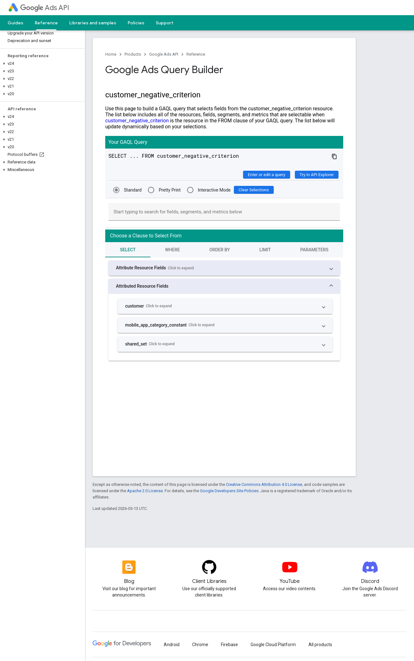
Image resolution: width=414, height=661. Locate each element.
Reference (195, 54)
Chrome (200, 644)
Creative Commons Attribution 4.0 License (264, 484)
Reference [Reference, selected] (46, 23)
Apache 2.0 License (145, 490)
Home (110, 54)
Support (164, 23)
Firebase (229, 644)
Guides (15, 23)
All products (320, 644)
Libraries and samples (92, 23)
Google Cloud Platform (273, 644)
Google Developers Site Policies (229, 490)
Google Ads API (163, 54)
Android (172, 644)
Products (133, 54)
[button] (41, 63)
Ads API (44, 7)
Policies (136, 23)
